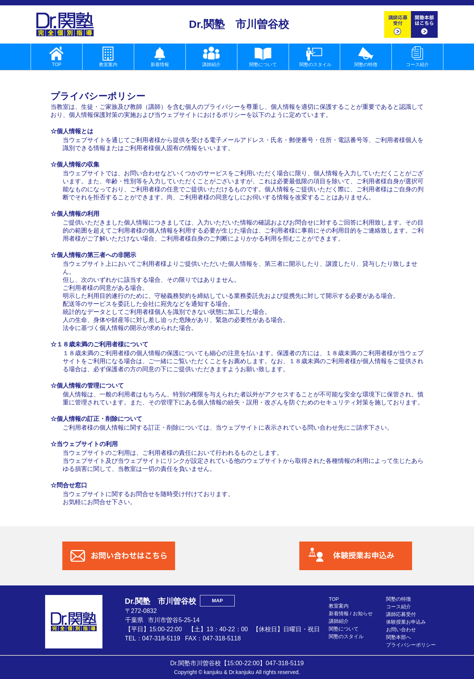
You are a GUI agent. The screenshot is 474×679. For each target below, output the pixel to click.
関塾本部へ (398, 637)
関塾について (344, 629)
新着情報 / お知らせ (351, 613)
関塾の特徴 (398, 599)
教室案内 (339, 606)
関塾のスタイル (346, 636)
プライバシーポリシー (411, 645)
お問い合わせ (401, 629)
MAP (217, 600)
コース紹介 (398, 606)
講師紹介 (339, 621)
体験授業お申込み (406, 622)
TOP (334, 599)
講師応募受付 (401, 614)
